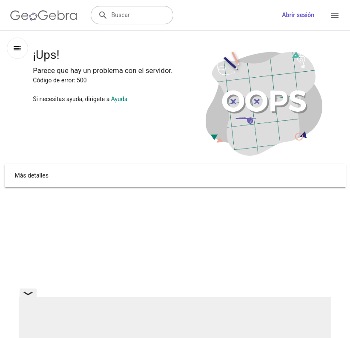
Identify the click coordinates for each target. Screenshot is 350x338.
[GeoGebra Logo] (43, 15)
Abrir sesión (298, 15)
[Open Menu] (335, 15)
